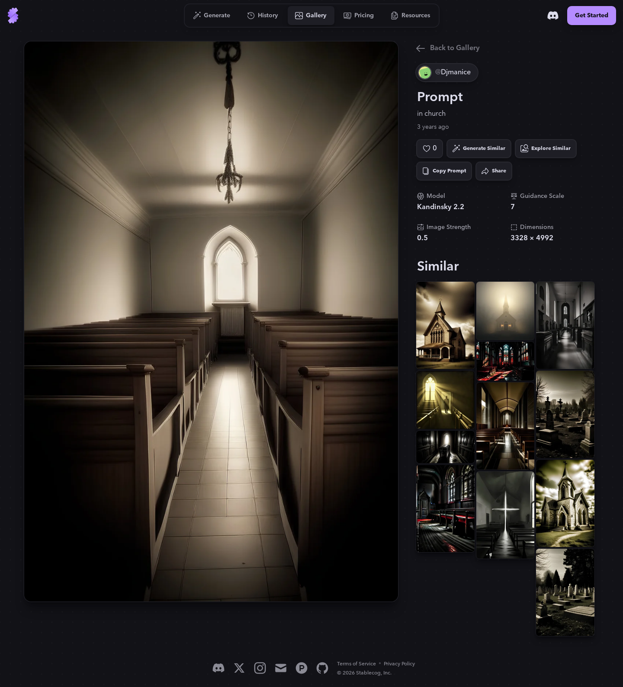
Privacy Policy (399, 664)
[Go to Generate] (212, 15)
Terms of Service (356, 664)
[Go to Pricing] (358, 15)
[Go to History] (263, 15)
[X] (239, 668)
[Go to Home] (13, 15)
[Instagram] (260, 668)
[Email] (280, 668)
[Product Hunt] (301, 668)
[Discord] (553, 15)
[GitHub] (322, 668)
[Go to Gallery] (311, 15)
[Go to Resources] (410, 15)
